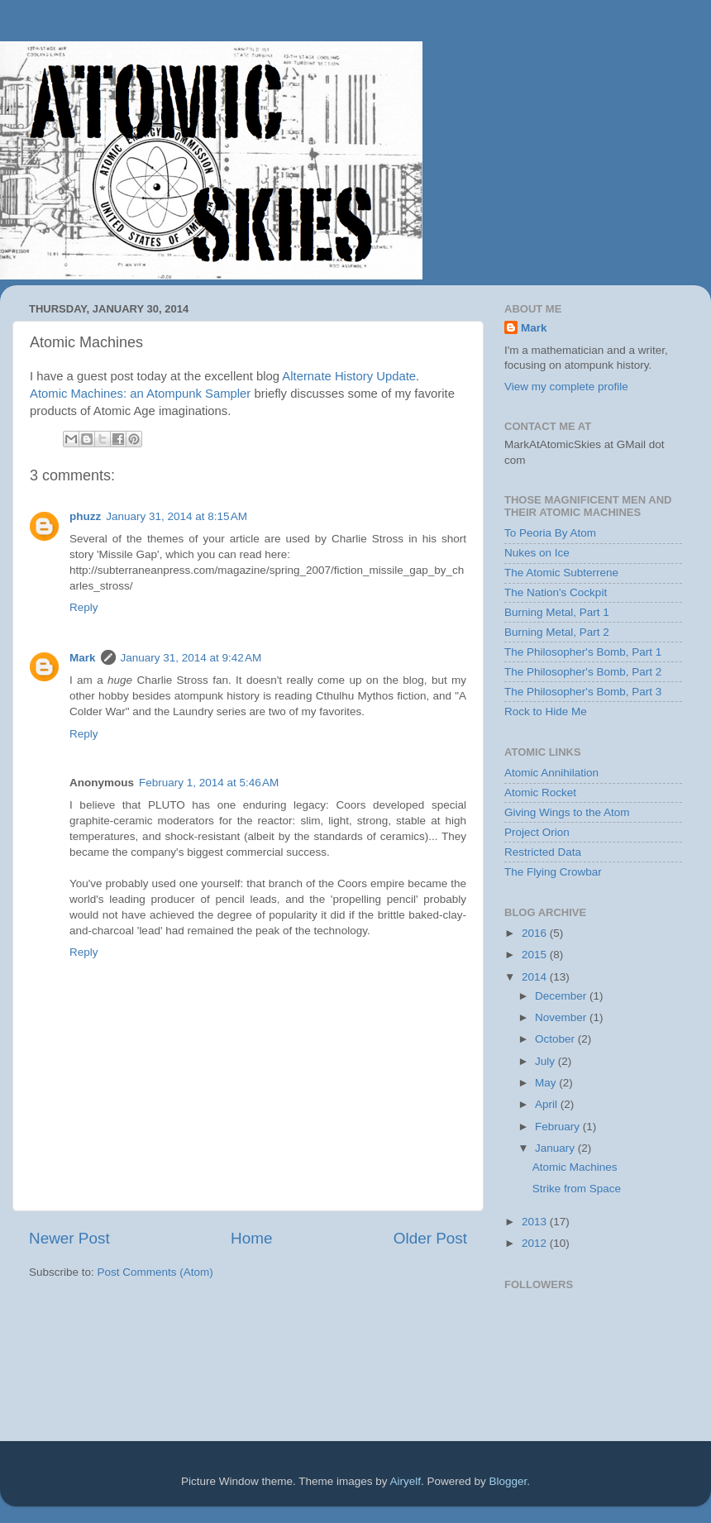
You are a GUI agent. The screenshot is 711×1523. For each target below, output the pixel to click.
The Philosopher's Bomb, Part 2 (582, 672)
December (562, 996)
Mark (82, 658)
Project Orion (537, 832)
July (546, 1061)
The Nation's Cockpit (555, 592)
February (559, 1126)
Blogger (508, 1481)
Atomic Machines (575, 1167)
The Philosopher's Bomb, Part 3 (582, 691)
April (548, 1104)
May (547, 1083)
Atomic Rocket (540, 792)
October (556, 1039)
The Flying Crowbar (553, 872)
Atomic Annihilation (551, 772)
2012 (536, 1243)
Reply (83, 607)
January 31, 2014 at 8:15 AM (176, 516)
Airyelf (406, 1481)
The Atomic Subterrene (561, 572)
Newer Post (69, 1238)
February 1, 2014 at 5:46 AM (209, 782)
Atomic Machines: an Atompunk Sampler (140, 393)
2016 (536, 933)
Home (251, 1238)
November (562, 1017)
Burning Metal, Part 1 (556, 612)
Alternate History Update (349, 376)
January (556, 1148)
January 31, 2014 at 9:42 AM (191, 658)
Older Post (430, 1238)
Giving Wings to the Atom (567, 812)
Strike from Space (576, 1188)
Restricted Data (542, 852)
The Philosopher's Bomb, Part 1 (582, 652)
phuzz (85, 516)
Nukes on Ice (537, 553)
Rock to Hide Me (545, 711)
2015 (536, 954)
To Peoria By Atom (550, 533)
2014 (536, 977)
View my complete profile (566, 386)
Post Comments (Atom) (155, 1272)
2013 (536, 1221)
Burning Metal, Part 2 (556, 632)
